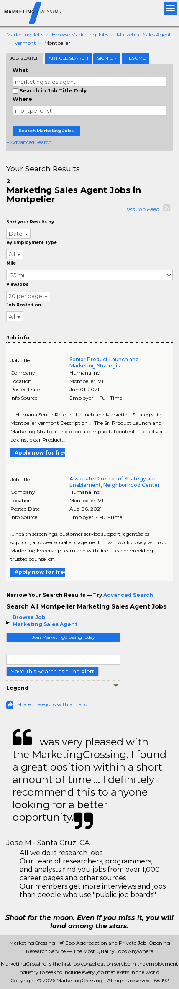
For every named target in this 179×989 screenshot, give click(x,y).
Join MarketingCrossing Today (63, 637)
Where (22, 99)
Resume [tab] (135, 58)
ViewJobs (17, 284)
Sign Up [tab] (107, 58)
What (20, 70)
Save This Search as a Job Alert (52, 671)
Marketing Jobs (24, 34)
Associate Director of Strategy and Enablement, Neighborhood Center (114, 481)
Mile (11, 263)
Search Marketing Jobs (46, 131)
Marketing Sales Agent (144, 34)
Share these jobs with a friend (52, 704)
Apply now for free (40, 453)
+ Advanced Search (29, 142)
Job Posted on (23, 305)
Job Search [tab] (25, 58)
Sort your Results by (30, 222)
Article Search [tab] (68, 58)
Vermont (25, 43)
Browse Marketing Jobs (80, 34)
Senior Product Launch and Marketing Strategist (104, 362)
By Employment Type (31, 242)
